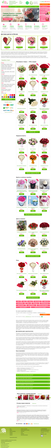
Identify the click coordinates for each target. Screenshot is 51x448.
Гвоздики (6, 81)
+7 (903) (45, 1)
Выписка (11, 64)
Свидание (8, 64)
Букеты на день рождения (43, 305)
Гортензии (5, 76)
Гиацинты (11, 79)
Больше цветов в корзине (33, 255)
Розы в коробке (20, 303)
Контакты (20, 2)
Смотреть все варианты (8, 112)
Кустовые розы (9, 76)
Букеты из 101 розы (44, 47)
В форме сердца (4, 90)
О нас (20, 1)
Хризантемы (6, 80)
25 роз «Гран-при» (22, 91)
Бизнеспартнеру (10, 85)
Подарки (35, 6)
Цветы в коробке (21, 305)
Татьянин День (9, 69)
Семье (10, 84)
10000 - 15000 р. (12, 71)
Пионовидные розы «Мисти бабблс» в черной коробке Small (33, 191)
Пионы (10, 75)
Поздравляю (9, 66)
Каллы (8, 79)
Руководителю (6, 86)
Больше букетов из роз (33, 297)
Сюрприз (6, 65)
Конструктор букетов (12, 3)
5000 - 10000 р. (7, 71)
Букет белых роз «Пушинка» (33, 91)
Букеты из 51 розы (32, 47)
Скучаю (3, 69)
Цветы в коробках (23, 6)
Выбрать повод (4, 6)
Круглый (3, 89)
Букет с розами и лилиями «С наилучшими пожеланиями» (44, 109)
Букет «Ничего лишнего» (33, 125)
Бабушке (5, 84)
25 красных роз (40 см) (44, 91)
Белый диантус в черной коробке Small (44, 191)
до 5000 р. (3, 71)
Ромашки (13, 80)
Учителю (10, 86)
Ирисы (13, 76)
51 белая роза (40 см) (21, 125)
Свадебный (8, 90)
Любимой (13, 84)
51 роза (24, 301)
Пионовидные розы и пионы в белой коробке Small (44, 207)
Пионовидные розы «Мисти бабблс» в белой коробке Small (21, 191)
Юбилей (9, 65)
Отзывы (20, 3)
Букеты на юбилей (23, 307)
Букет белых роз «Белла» (21, 108)
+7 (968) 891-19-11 (28, 316)
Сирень (3, 79)
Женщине (3, 85)
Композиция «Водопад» (22, 248)
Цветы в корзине (31, 305)
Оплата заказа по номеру (13, 2)
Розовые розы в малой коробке (21, 207)
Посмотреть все (36, 423)
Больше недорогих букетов (33, 172)
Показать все (40, 393)
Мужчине (6, 85)
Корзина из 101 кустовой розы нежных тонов (33, 249)
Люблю (6, 66)
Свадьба (3, 65)
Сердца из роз (7, 47)
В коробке (5, 89)
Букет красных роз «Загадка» (21, 273)
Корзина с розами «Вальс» (44, 248)
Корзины (30, 6)
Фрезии (3, 80)
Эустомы (3, 81)
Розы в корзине (37, 301)
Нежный (3, 93)
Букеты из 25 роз (19, 47)
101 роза (30, 301)
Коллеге (3, 86)
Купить (21, 78)
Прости (5, 69)
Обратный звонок (45, 4)
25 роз (18, 301)
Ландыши (5, 79)
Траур (11, 65)
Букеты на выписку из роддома (40, 307)
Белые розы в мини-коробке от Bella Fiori (33, 207)
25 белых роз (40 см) (33, 108)
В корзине (9, 89)
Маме (2, 84)
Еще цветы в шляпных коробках (33, 214)
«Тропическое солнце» (33, 165)
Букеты (16, 6)
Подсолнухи (10, 80)
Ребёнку (8, 84)
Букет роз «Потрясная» (44, 125)
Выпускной (3, 66)
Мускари (9, 81)
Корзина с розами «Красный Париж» (33, 232)
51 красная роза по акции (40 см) (44, 75)
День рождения (4, 64)
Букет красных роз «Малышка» (21, 290)
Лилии (2, 76)
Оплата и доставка (12, 1)
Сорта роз (10, 4)
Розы (10, 6)
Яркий (5, 93)
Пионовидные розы (6, 75)
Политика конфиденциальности (6, 441)
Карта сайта (3, 442)
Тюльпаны (13, 75)
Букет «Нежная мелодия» (44, 273)
